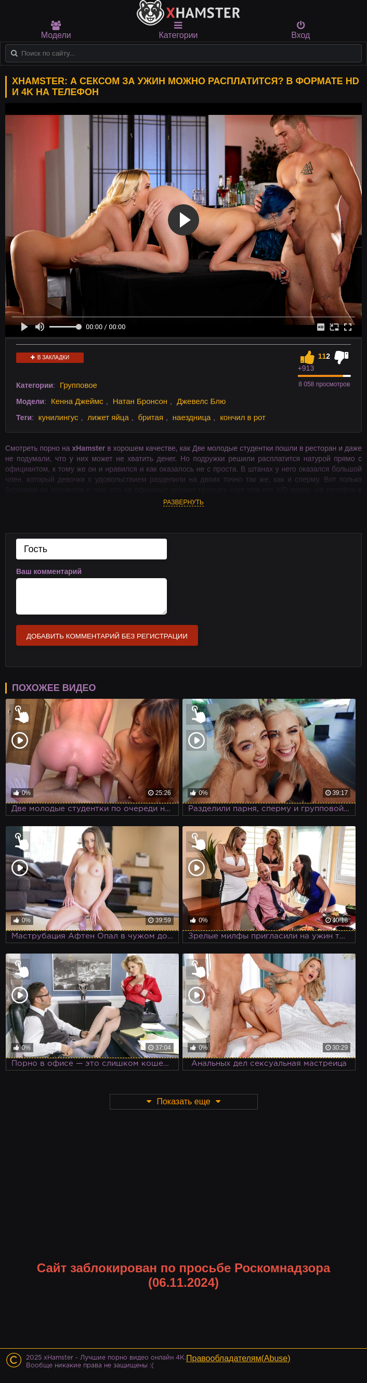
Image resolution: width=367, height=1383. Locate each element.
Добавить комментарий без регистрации (107, 636)
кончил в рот (243, 417)
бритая (150, 417)
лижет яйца (107, 417)
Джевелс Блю (201, 401)
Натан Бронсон (140, 401)
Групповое (78, 385)
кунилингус (58, 417)
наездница (192, 417)
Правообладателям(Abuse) (238, 1358)
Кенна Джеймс (77, 401)
